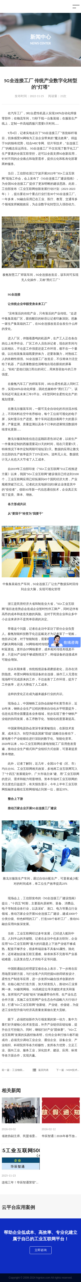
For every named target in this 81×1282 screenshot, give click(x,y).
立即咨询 (41, 1250)
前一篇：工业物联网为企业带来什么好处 (13, 1070)
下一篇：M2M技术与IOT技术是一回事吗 (67, 1070)
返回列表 (41, 1070)
